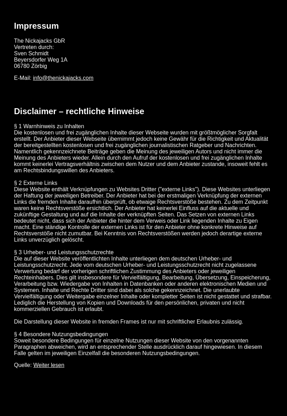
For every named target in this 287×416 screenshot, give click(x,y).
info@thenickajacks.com (63, 78)
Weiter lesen (48, 365)
